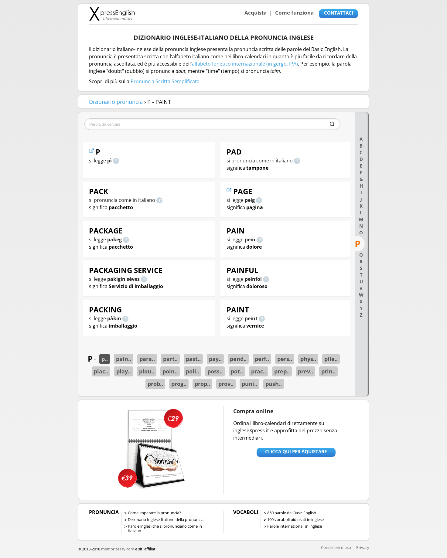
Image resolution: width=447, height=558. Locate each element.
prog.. (178, 383)
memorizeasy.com (117, 549)
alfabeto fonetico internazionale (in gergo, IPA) (245, 63)
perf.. (262, 358)
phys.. (308, 358)
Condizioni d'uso (336, 547)
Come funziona (294, 12)
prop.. (202, 383)
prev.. (305, 371)
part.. (170, 358)
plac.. (101, 371)
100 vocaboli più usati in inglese (295, 519)
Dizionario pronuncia (116, 101)
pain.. (123, 358)
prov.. (226, 383)
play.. (123, 371)
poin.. (170, 371)
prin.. (328, 371)
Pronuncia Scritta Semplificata (165, 81)
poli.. (192, 371)
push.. (273, 383)
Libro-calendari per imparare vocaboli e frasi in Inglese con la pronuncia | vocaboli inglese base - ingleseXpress (112, 14)
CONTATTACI (338, 13)
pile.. (331, 358)
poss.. (215, 371)
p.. (104, 358)
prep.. (282, 371)
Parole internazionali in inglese (294, 526)
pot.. (237, 371)
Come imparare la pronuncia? (154, 512)
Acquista (255, 12)
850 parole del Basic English (291, 512)
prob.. (155, 383)
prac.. (258, 371)
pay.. (215, 358)
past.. (193, 358)
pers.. (284, 358)
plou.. (146, 371)
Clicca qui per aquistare (296, 451)
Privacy (362, 547)
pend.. (238, 358)
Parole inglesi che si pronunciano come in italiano (165, 528)
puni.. (249, 383)
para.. (147, 358)
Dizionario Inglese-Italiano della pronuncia (165, 519)
